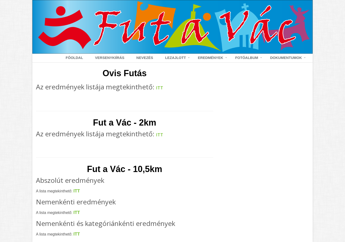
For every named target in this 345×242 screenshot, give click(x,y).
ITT (159, 88)
